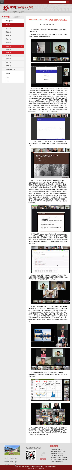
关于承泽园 (10, 458)
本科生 (9, 12)
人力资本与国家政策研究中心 (59, 459)
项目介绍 (8, 28)
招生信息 (8, 32)
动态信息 (8, 35)
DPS (7, 81)
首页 (4, 12)
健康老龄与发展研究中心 (58, 451)
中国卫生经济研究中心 (57, 461)
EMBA (8, 73)
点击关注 (42, 459)
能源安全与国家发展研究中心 (59, 457)
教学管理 (8, 42)
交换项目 (8, 49)
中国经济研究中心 (56, 449)
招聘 (8, 465)
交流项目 (8, 52)
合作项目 (8, 55)
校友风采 (8, 66)
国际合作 (15, 12)
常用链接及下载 (10, 69)
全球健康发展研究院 (57, 455)
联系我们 (9, 461)
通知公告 (8, 39)
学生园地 (8, 58)
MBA (7, 77)
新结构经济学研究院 (57, 453)
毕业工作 (8, 62)
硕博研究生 (9, 21)
